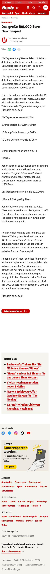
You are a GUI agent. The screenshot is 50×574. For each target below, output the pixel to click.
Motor (29, 521)
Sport (18, 13)
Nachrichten (28, 13)
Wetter (43, 486)
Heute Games (8, 506)
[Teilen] (19, 49)
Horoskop (42, 501)
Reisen (38, 521)
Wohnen (20, 521)
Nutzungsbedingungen (35, 564)
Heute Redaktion (19, 38)
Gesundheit (7, 521)
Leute (12, 501)
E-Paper (8, 2)
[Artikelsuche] (33, 7)
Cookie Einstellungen (10, 569)
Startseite (4, 18)
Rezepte (44, 516)
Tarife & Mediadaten (23, 560)
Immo (20, 2)
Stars (4, 501)
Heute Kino (23, 506)
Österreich (7, 13)
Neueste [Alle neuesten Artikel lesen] (42, 13)
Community (31, 486)
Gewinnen (14, 18)
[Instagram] (15, 432)
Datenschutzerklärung (11, 564)
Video (4, 525)
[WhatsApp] (9, 49)
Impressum (6, 560)
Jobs (30, 2)
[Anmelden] (39, 7)
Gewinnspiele (30, 516)
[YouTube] (28, 432)
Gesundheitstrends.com (23, 536)
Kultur (21, 501)
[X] (9, 432)
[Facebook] (14, 49)
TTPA (37, 560)
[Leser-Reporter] (28, 7)
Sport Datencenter (11, 516)
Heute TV (36, 506)
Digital (30, 501)
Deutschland (35, 482)
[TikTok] (22, 432)
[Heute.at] (8, 7)
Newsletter (7, 491)
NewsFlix (41, 2)
